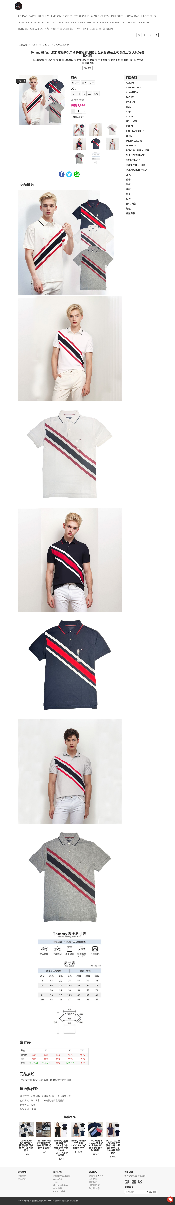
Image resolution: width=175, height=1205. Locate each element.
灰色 (92, 83)
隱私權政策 (94, 1185)
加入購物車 (78, 117)
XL (89, 94)
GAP (96, 16)
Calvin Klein (37, 16)
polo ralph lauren (71, 22)
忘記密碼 (93, 1178)
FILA (90, 16)
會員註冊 (93, 1175)
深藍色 (75, 83)
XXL (96, 94)
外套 (53, 28)
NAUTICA (51, 22)
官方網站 (22, 1178)
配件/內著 (89, 28)
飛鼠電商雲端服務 (69, 1201)
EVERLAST (80, 16)
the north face (98, 22)
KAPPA (129, 16)
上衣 (46, 28)
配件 (79, 28)
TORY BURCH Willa (30, 28)
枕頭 (66, 28)
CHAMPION (54, 16)
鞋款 (99, 28)
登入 (101, 1175)
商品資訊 (87, 68)
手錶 (59, 28)
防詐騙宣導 (94, 1188)
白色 (84, 83)
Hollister (116, 16)
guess (104, 16)
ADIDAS (22, 16)
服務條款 (93, 1182)
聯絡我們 (22, 1175)
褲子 (72, 28)
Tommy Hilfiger (139, 22)
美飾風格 (23, 44)
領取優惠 (151, 1192)
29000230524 (61, 44)
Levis (21, 22)
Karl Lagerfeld (145, 16)
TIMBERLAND (118, 22)
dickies (67, 16)
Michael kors (35, 22)
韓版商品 (108, 28)
